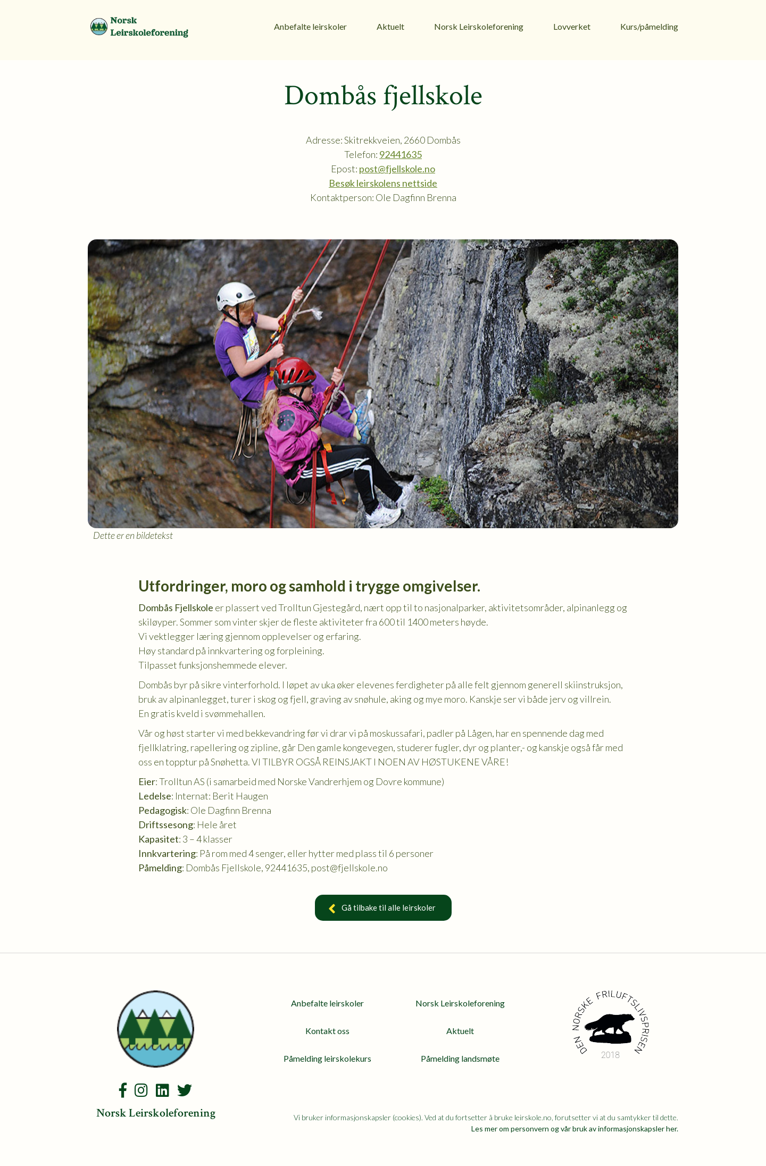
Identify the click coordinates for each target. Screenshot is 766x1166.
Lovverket (571, 26)
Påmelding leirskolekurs (327, 1058)
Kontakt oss (327, 1031)
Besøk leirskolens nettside (383, 183)
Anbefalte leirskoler (310, 26)
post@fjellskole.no (397, 168)
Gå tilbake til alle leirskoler (383, 909)
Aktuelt (390, 26)
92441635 (400, 154)
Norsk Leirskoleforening (478, 26)
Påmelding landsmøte (460, 1058)
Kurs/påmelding (649, 26)
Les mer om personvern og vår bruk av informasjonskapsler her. (574, 1128)
